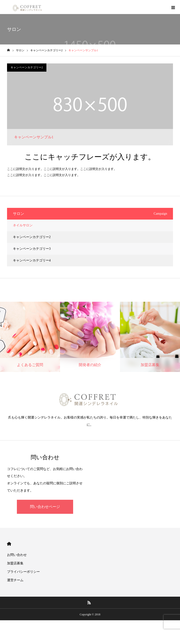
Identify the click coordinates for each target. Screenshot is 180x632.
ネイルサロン (23, 225)
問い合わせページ (45, 507)
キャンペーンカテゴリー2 (27, 67)
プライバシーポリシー (23, 571)
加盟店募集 (15, 563)
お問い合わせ (17, 555)
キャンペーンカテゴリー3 (32, 248)
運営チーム (15, 580)
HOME (9, 544)
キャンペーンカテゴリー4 (32, 260)
